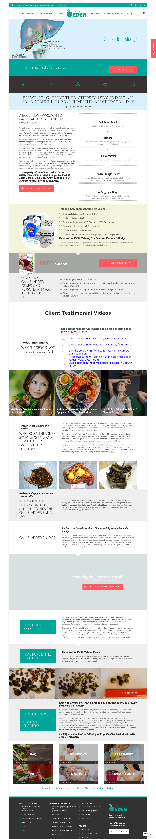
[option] (32, 393)
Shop (130, 13)
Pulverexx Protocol (28, 810)
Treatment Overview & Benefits (32, 818)
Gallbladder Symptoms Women (62, 830)
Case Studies (85, 837)
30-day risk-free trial (28, 814)
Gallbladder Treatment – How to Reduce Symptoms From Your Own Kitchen (77, 411)
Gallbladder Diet (57, 834)
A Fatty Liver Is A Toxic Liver (90, 806)
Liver (59, 13)
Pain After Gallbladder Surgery (61, 822)
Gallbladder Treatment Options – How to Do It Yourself (31, 411)
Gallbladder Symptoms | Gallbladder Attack (64, 807)
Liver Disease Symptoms (89, 810)
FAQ (23, 826)
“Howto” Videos (27, 822)
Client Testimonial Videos (78, 312)
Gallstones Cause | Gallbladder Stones (62, 827)
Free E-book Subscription (89, 833)
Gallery (24, 830)
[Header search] (144, 13)
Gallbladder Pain (57, 814)
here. (113, 452)
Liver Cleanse (85, 818)
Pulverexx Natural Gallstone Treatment (31, 807)
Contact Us (85, 829)
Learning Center (113, 13)
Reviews (95, 13)
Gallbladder (45, 13)
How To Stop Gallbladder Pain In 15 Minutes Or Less (120, 411)
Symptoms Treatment (59, 810)
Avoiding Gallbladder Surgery (61, 818)
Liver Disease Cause (88, 814)
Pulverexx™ (27, 13)
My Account (51, 5)
